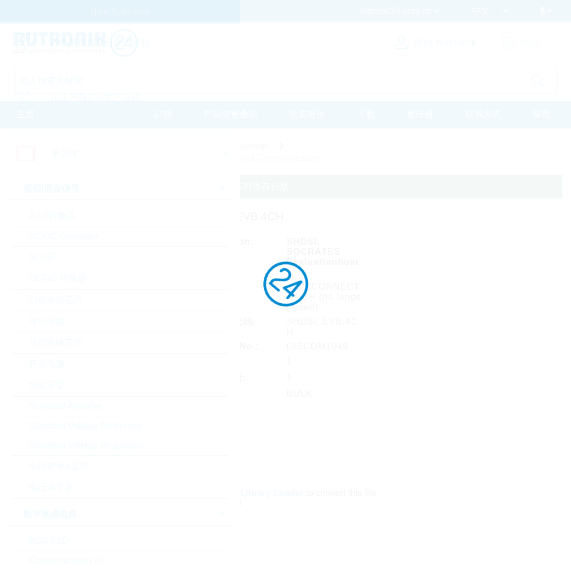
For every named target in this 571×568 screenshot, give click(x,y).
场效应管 (47, 385)
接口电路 (47, 321)
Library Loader (271, 493)
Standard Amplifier (66, 406)
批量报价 (307, 114)
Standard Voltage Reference (85, 426)
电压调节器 (51, 487)
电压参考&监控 (59, 466)
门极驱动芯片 (56, 299)
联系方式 (483, 114)
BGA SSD (48, 540)
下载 (366, 114)
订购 (163, 114)
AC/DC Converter (64, 236)
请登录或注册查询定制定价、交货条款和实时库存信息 (180, 186)
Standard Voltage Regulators (86, 445)
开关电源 (47, 364)
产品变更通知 (230, 114)
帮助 (542, 114)
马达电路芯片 (56, 342)
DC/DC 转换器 (58, 278)
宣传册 (419, 114)
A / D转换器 (52, 215)
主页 (25, 114)
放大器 (42, 256)
